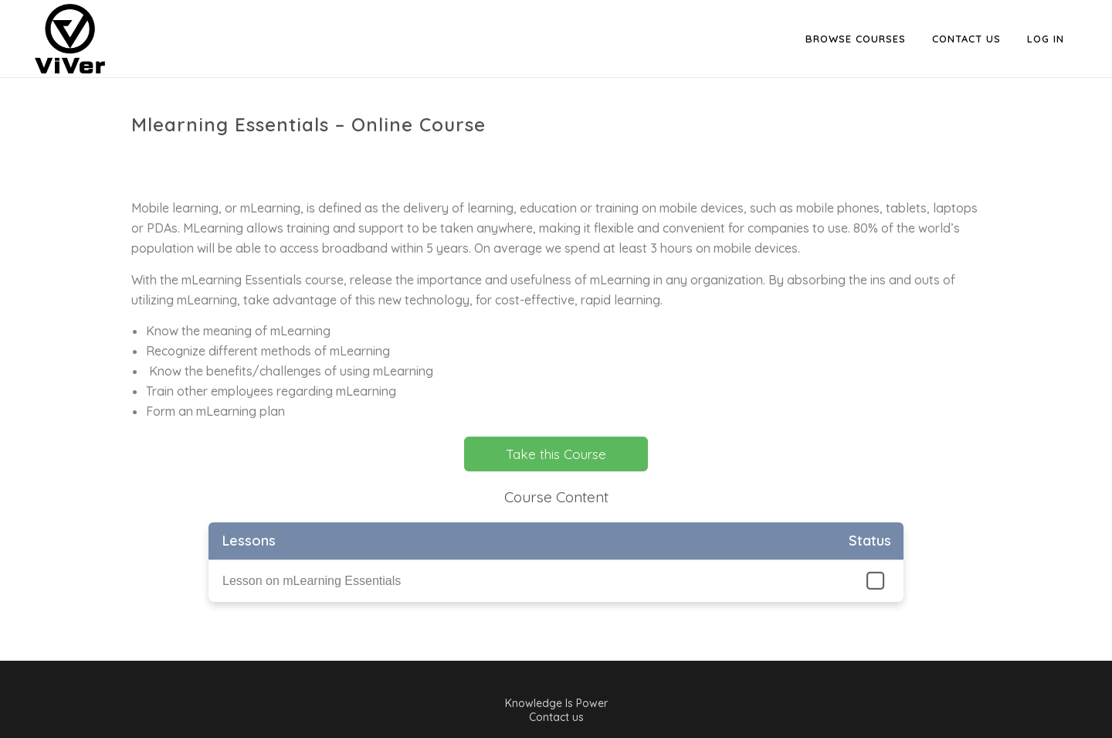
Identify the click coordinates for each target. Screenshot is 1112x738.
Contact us (556, 717)
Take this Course (556, 454)
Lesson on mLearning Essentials (311, 580)
